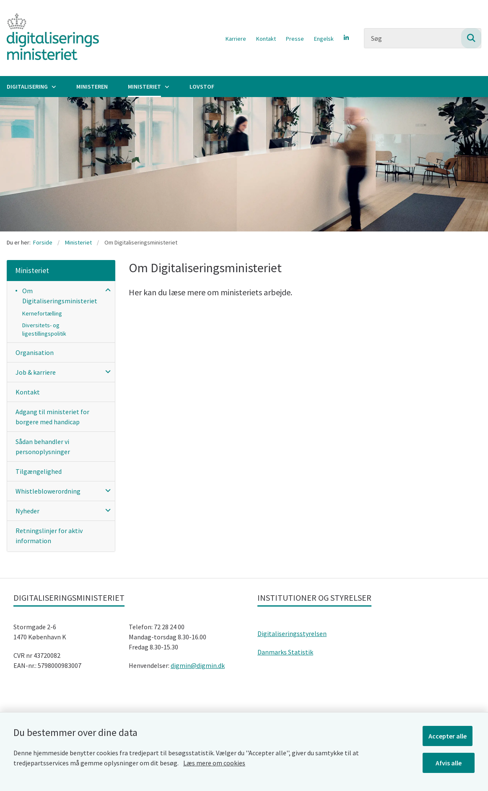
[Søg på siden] (471, 38)
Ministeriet (144, 86)
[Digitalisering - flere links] (52, 86)
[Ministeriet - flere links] (166, 86)
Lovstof (201, 86)
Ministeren (92, 86)
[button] (106, 290)
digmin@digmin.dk (198, 665)
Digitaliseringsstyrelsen (292, 633)
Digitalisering (27, 86)
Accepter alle (450, 734)
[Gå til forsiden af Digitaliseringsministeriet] (49, 38)
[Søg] (422, 38)
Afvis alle (450, 761)
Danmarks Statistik (285, 652)
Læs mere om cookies (214, 761)
